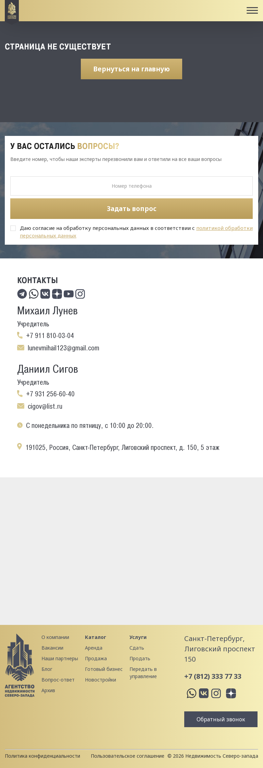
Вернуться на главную (131, 69)
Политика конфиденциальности (42, 756)
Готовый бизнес (104, 669)
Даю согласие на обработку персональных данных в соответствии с (136, 231)
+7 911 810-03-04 (50, 335)
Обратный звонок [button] (221, 719)
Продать (139, 658)
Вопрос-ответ (58, 679)
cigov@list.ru (45, 406)
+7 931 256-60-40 (50, 394)
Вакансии (52, 647)
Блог (46, 669)
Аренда (93, 647)
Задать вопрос (131, 208)
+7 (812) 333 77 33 (212, 676)
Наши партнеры (59, 658)
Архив (48, 690)
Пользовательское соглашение (127, 756)
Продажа (96, 658)
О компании (55, 637)
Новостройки (100, 679)
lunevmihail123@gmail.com (63, 348)
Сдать (136, 647)
